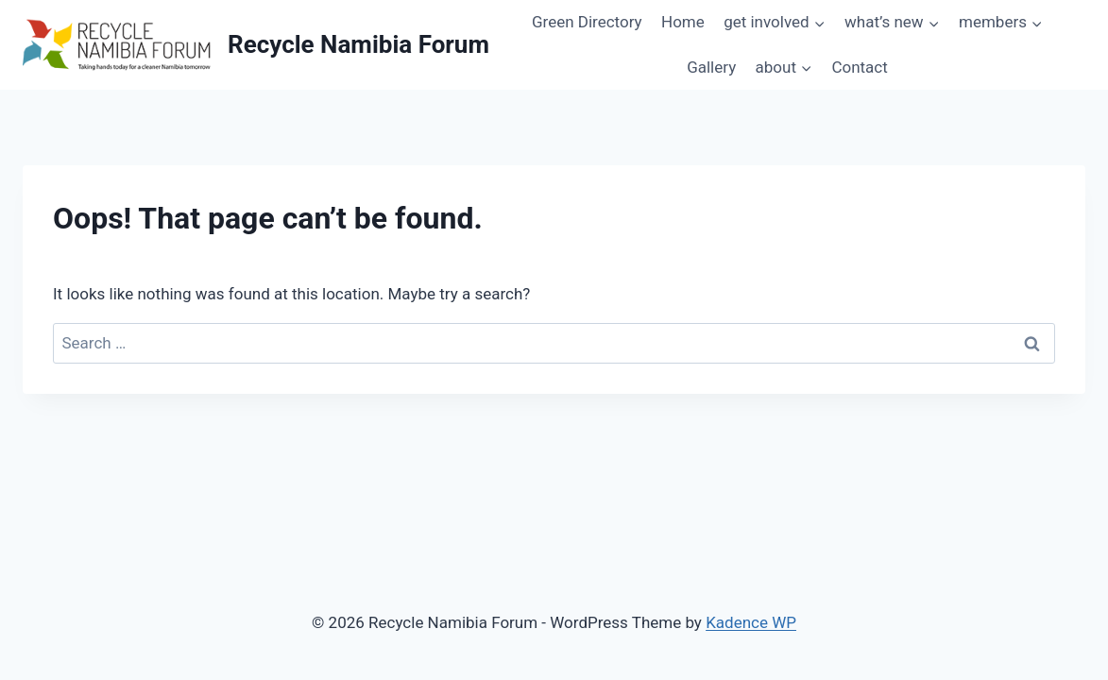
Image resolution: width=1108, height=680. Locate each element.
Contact (859, 67)
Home (683, 21)
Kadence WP (751, 622)
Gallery (711, 67)
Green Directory (587, 21)
